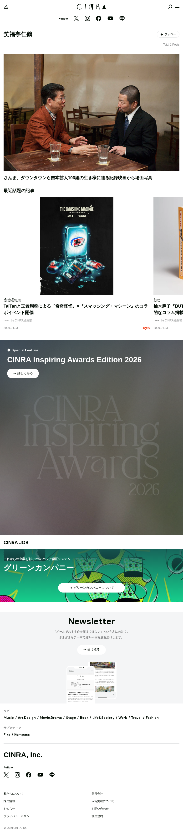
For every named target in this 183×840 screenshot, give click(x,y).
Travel (136, 717)
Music (9, 717)
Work (122, 717)
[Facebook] (98, 19)
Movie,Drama (51, 717)
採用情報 (9, 801)
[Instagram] (87, 19)
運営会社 (97, 793)
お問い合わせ (100, 808)
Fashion (152, 717)
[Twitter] (76, 19)
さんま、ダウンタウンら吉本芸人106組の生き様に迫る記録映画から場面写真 (78, 177)
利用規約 (97, 816)
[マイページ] (5, 6)
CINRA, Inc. (23, 755)
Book (84, 717)
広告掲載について (103, 801)
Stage (71, 717)
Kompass (22, 734)
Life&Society (103, 717)
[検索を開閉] (170, 6)
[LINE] (122, 19)
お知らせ (9, 808)
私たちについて (14, 793)
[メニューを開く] (177, 6)
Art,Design (27, 717)
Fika (7, 734)
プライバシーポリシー (18, 816)
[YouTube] (110, 18)
